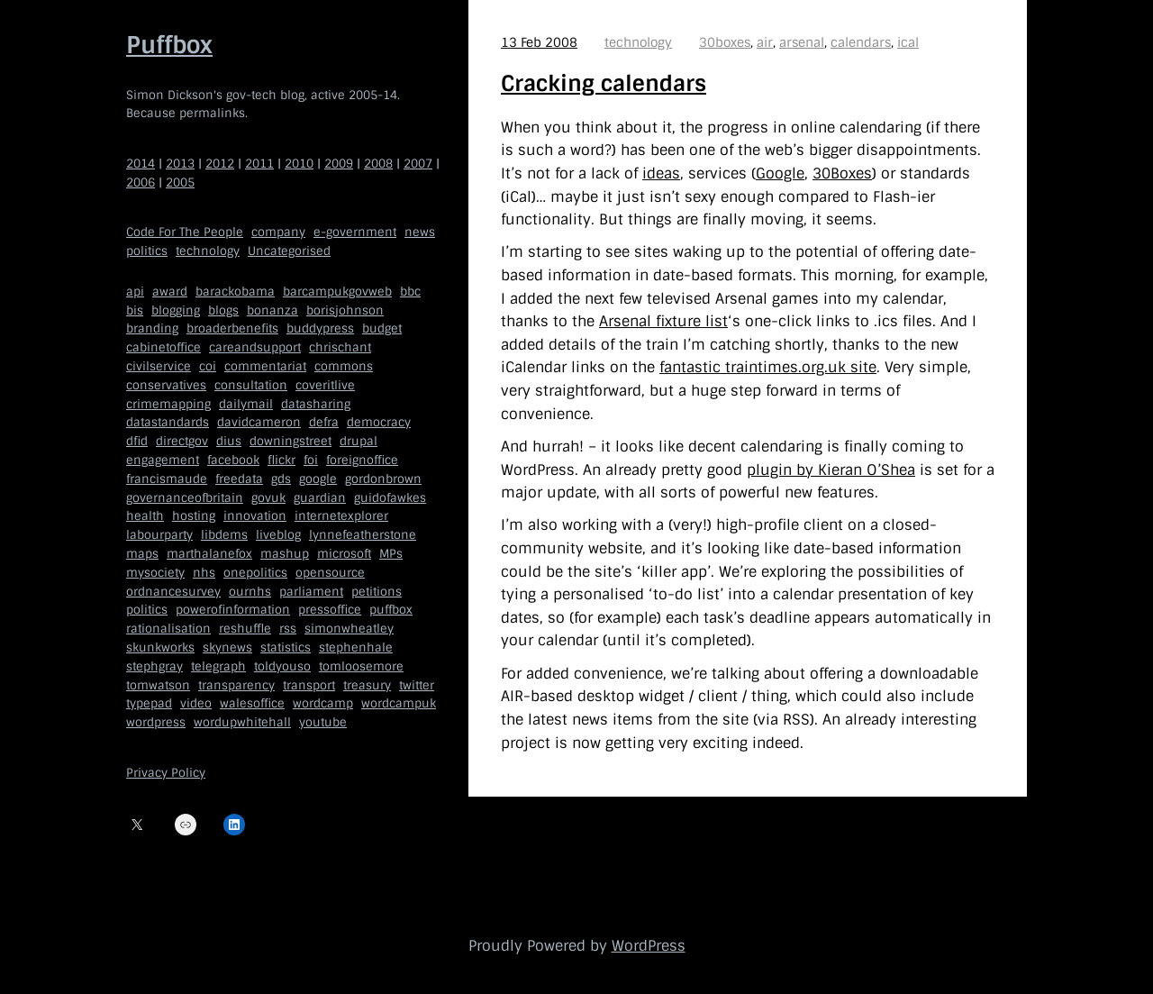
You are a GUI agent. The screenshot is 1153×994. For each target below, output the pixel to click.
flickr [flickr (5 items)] (281, 460)
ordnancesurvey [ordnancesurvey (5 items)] (173, 591)
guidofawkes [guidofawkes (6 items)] (390, 498)
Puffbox (169, 45)
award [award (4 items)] (169, 291)
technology (638, 42)
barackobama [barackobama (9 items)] (235, 291)
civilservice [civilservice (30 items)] (158, 366)
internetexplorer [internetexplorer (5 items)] (341, 516)
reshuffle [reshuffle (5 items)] (245, 628)
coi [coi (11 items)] (207, 366)
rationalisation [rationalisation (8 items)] (168, 628)
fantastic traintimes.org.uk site (767, 367)
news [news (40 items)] (419, 232)
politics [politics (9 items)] (147, 609)
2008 (378, 163)
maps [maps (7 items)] (142, 553)
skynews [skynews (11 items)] (227, 647)
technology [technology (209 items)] (208, 251)
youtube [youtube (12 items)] (323, 722)
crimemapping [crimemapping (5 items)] (168, 404)
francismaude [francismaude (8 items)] (166, 479)
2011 (259, 163)
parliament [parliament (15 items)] (311, 591)
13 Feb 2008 (539, 42)
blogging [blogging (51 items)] (175, 310)
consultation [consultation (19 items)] (250, 385)
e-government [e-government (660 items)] (354, 232)
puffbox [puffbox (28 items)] (391, 609)
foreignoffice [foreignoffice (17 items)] (362, 460)
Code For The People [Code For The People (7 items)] (184, 232)
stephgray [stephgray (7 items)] (154, 666)
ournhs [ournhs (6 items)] (250, 591)
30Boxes (842, 173)
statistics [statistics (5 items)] (285, 647)
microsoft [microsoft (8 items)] (344, 553)
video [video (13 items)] (196, 703)
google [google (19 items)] (318, 479)
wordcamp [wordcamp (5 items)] (323, 703)
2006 (140, 182)
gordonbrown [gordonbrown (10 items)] (383, 479)
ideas (661, 173)
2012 (219, 163)
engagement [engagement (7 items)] (162, 460)
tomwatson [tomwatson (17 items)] (158, 685)
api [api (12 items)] (135, 291)
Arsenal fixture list (663, 321)
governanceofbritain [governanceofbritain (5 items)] (184, 498)
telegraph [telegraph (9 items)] (218, 666)
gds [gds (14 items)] (281, 479)
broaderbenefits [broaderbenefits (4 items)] (232, 328)
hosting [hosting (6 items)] (193, 516)
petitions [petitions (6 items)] (376, 591)
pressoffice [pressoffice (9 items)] (329, 609)
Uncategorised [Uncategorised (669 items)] (289, 251)
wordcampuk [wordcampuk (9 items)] (398, 703)
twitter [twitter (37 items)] (416, 685)
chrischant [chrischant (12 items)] (340, 347)
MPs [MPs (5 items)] (391, 553)
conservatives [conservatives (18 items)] (166, 385)
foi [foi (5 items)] (311, 460)
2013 (180, 163)
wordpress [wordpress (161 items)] (156, 722)
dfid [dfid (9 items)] (137, 441)
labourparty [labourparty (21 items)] (159, 535)
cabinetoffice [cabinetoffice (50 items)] (163, 347)
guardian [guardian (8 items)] (320, 498)
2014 (140, 163)
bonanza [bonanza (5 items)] (272, 310)
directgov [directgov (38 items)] (182, 441)
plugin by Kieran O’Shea (831, 470)
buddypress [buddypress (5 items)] (320, 328)
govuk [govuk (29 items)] (268, 498)
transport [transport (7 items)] (309, 685)
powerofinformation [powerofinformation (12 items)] (233, 609)
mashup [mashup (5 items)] (284, 553)
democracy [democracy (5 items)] (379, 422)
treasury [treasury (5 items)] (367, 685)
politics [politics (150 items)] (147, 251)
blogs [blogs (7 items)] (223, 310)
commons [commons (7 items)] (343, 366)
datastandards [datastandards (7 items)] (167, 422)
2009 (338, 163)
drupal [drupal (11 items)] (358, 441)
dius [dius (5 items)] (228, 441)
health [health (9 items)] (145, 516)
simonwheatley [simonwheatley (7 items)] (349, 628)
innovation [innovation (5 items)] (254, 516)
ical (908, 42)
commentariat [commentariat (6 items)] (265, 366)
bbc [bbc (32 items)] (410, 291)
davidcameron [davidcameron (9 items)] (259, 422)
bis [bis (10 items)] (134, 310)
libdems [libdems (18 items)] (224, 535)
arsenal (801, 42)
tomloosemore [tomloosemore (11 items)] (361, 666)
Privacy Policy (165, 772)
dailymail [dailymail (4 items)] (246, 404)
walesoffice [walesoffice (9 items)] (252, 703)
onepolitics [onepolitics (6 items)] (255, 572)
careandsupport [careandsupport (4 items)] (255, 347)
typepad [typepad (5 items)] (149, 703)
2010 (299, 163)
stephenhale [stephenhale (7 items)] (356, 647)
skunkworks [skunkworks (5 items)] (160, 647)
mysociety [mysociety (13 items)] (155, 572)
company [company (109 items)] (278, 232)
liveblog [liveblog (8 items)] (278, 535)
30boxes (724, 42)
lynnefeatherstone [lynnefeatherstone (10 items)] (362, 535)
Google (780, 173)
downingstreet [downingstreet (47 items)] (290, 441)
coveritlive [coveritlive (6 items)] (325, 385)
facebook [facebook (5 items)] (233, 460)
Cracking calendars (603, 83)
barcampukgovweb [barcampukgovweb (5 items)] (337, 291)
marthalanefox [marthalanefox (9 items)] (209, 553)
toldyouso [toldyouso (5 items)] (282, 666)
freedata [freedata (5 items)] (239, 479)
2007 (418, 163)
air (765, 42)
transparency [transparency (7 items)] (236, 685)
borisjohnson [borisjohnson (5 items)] (345, 310)
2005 (180, 182)
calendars (861, 42)
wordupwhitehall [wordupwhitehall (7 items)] (242, 722)
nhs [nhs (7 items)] (204, 572)
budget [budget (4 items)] (382, 328)
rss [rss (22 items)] (287, 628)
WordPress (648, 945)
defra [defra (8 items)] (324, 422)
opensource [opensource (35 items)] (330, 572)
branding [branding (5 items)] (152, 328)
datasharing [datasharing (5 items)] (315, 404)
